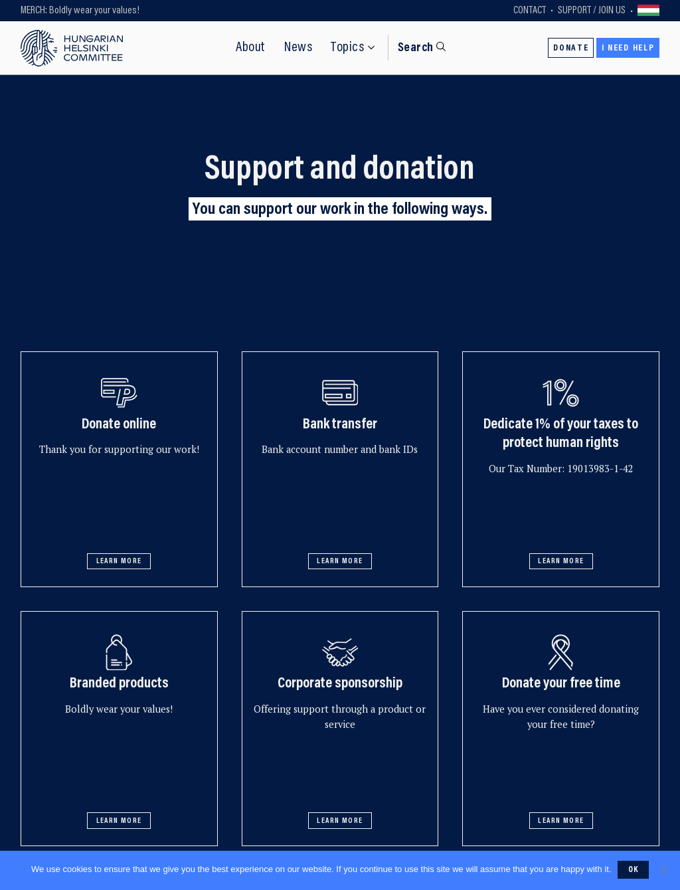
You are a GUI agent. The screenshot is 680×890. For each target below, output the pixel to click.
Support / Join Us (592, 10)
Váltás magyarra (649, 11)
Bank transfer (340, 424)
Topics (347, 48)
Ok (633, 870)
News (298, 48)
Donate (570, 48)
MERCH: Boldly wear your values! (80, 10)
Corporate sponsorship (340, 683)
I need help (628, 48)
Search (416, 48)
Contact (529, 10)
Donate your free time (561, 683)
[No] (663, 870)
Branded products (119, 683)
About (251, 48)
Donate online (119, 424)
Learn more (119, 561)
